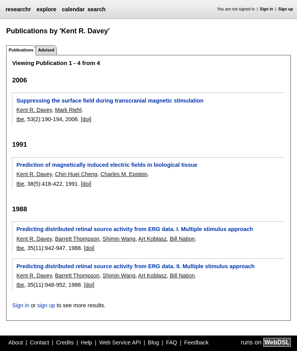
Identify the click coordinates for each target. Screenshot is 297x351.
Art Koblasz (152, 239)
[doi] (86, 119)
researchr (18, 9)
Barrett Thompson (77, 239)
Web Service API (120, 342)
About (16, 342)
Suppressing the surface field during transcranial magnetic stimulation (109, 101)
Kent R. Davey (34, 110)
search (96, 9)
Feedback (196, 342)
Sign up (285, 9)
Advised (46, 50)
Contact (39, 342)
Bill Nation (182, 239)
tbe (20, 119)
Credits (65, 342)
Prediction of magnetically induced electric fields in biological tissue (106, 165)
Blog (153, 342)
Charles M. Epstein (124, 174)
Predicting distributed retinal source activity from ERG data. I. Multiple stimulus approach (134, 229)
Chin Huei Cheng (76, 174)
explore (46, 9)
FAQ (171, 342)
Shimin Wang (118, 239)
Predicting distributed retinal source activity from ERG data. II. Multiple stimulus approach (135, 266)
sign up (46, 305)
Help (86, 342)
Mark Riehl (68, 110)
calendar (73, 9)
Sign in (266, 9)
